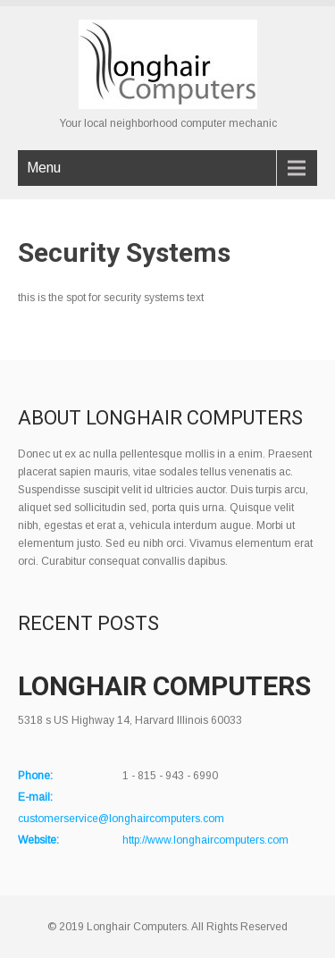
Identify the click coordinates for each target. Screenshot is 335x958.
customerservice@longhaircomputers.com (121, 818)
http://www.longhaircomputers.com (205, 840)
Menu (44, 167)
